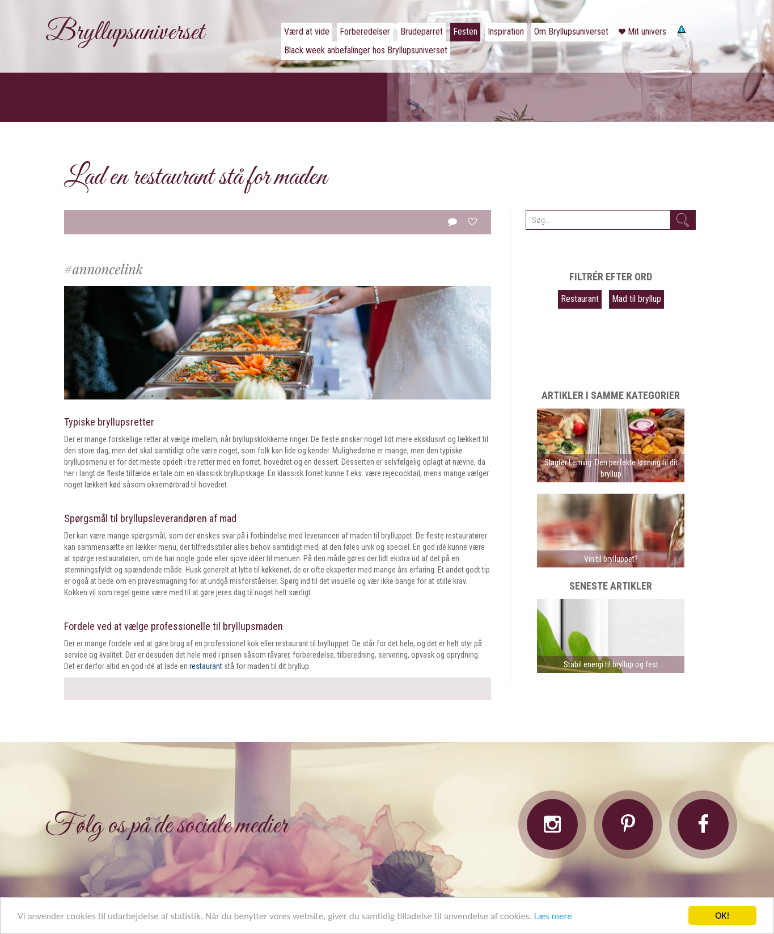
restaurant (205, 666)
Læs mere (553, 916)
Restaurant (580, 298)
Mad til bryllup (636, 298)
